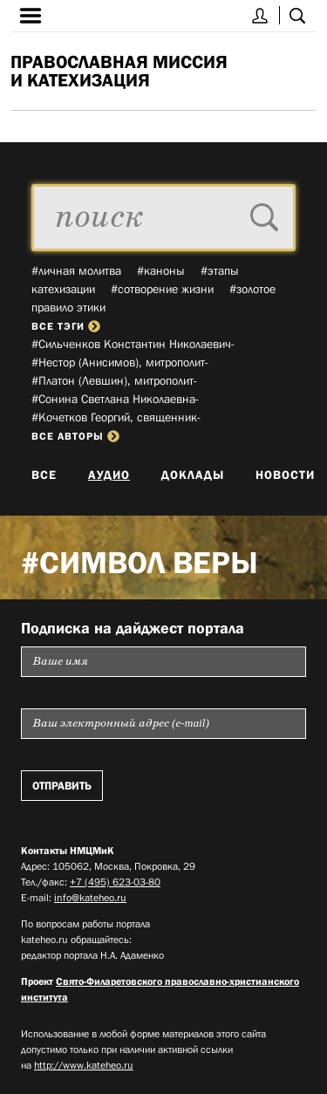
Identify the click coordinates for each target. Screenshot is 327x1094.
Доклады (192, 475)
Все (44, 475)
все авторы (75, 436)
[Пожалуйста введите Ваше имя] (163, 661)
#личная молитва (76, 270)
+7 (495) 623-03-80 (115, 882)
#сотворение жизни (162, 289)
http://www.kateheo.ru (83, 1065)
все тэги (65, 326)
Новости (285, 475)
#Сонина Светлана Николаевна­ (115, 399)
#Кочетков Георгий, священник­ (116, 417)
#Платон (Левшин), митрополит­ (114, 380)
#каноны (161, 270)
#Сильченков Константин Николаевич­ (133, 344)
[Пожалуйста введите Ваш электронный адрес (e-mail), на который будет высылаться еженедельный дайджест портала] (163, 723)
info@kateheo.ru (90, 898)
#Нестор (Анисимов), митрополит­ (119, 362)
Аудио (109, 475)
